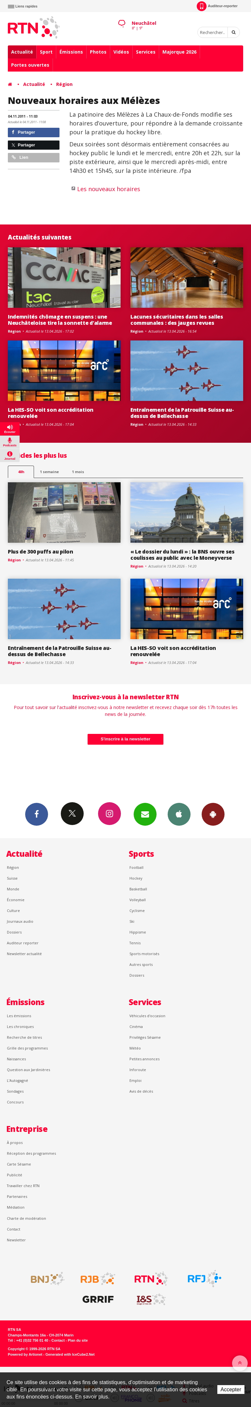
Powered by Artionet (25, 1354)
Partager (23, 132)
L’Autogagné (17, 1080)
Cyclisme (137, 910)
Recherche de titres (24, 1037)
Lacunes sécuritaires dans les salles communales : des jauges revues (176, 319)
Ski (131, 921)
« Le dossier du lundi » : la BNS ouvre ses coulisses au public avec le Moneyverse (182, 554)
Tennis (135, 943)
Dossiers (14, 932)
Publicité (14, 1175)
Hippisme (137, 932)
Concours (15, 1102)
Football (136, 867)
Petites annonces (144, 1059)
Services (146, 52)
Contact (13, 1229)
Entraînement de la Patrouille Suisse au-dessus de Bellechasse (182, 413)
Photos (98, 52)
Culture (13, 910)
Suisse (12, 878)
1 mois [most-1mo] (78, 471)
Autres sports (141, 964)
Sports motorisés (144, 954)
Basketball (138, 889)
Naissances (16, 1059)
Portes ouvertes (30, 65)
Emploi (135, 1080)
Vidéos (121, 52)
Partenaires (17, 1196)
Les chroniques (20, 1026)
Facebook (36, 814)
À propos (15, 1142)
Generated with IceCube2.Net (69, 1354)
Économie (16, 900)
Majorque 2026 (179, 52)
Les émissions (19, 1016)
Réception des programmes (31, 1153)
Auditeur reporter (23, 943)
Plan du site (78, 1340)
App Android (213, 814)
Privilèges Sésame (145, 1037)
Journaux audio (20, 921)
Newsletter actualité (24, 954)
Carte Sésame (19, 1164)
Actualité (22, 52)
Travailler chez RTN (23, 1186)
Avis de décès (141, 1091)
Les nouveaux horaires (108, 189)
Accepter (231, 1389)
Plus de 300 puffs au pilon (40, 551)
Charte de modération (26, 1218)
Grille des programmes (27, 1048)
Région (64, 84)
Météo (135, 1048)
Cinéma (136, 1026)
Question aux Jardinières (28, 1070)
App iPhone (179, 814)
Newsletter (16, 1240)
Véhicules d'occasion (147, 1016)
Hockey (135, 878)
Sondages (15, 1091)
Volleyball (137, 900)
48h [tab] (21, 471)
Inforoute (137, 1070)
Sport (46, 52)
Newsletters (145, 814)
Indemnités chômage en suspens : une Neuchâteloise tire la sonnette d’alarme (60, 319)
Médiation (16, 1207)
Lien (20, 157)
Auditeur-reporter (217, 6)
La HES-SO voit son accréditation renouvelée (50, 413)
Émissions (71, 52)
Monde (13, 889)
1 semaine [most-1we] (49, 471)
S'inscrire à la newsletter (125, 739)
